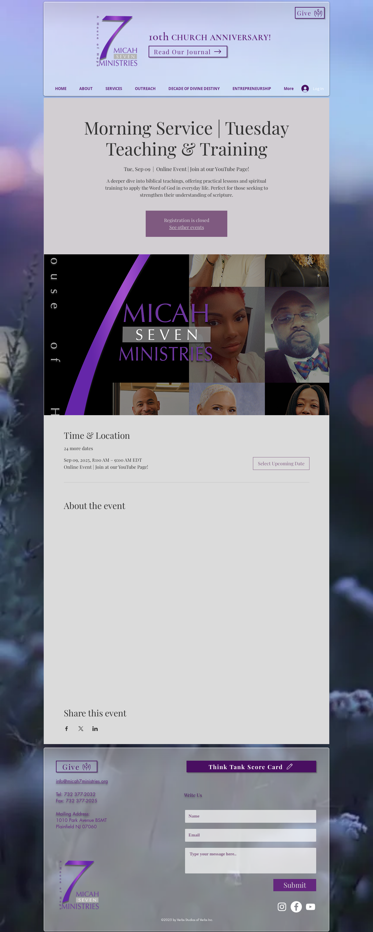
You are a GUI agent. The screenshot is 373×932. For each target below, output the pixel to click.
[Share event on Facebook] (66, 728)
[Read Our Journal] (188, 51)
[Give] (310, 13)
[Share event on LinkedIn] (95, 728)
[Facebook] (296, 906)
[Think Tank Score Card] (251, 766)
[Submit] (294, 885)
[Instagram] (282, 906)
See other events (186, 227)
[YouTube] (310, 906)
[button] (86, 88)
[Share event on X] (81, 728)
